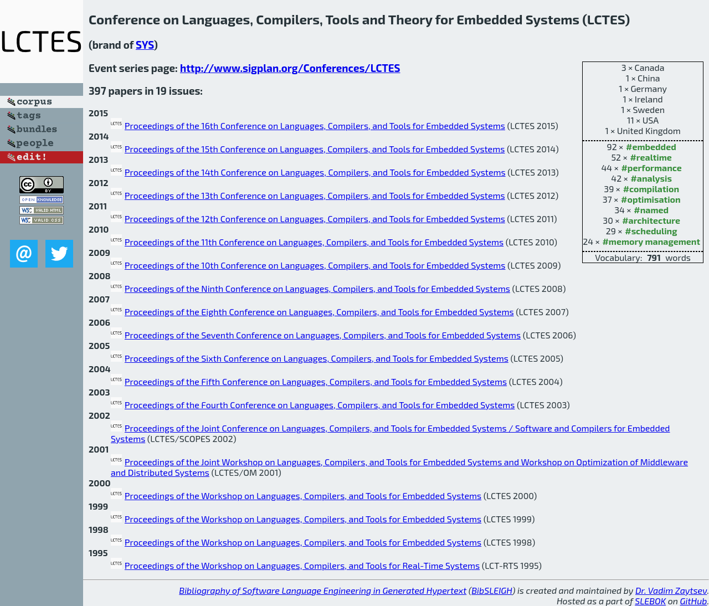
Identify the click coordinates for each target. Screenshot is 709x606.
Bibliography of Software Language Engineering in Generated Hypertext (322, 590)
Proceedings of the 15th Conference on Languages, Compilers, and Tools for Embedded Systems (315, 148)
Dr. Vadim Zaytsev (671, 590)
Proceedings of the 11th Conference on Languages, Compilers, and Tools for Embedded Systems (314, 242)
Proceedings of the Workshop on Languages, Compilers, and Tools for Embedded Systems (303, 495)
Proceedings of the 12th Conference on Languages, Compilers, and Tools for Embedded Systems (315, 218)
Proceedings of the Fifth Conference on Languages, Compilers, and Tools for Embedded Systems (316, 381)
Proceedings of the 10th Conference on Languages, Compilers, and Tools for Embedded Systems (315, 265)
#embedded (651, 146)
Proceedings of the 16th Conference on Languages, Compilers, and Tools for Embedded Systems (315, 125)
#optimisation (651, 199)
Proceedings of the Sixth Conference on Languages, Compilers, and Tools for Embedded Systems (316, 358)
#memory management (651, 241)
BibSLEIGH (491, 590)
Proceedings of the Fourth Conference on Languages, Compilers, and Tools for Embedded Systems (320, 404)
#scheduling (651, 230)
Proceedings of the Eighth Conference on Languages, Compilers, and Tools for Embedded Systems (319, 311)
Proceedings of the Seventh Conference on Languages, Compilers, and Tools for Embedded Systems (323, 335)
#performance (651, 167)
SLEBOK (650, 600)
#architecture (651, 220)
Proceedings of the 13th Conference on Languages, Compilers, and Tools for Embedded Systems (315, 195)
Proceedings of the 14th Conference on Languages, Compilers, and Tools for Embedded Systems (315, 172)
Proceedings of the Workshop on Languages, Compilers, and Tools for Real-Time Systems (302, 565)
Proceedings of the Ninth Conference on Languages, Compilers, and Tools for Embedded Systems (317, 288)
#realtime (650, 157)
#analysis (651, 178)
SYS (145, 44)
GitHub (693, 600)
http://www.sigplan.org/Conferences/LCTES (290, 67)
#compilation (651, 188)
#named (651, 209)
